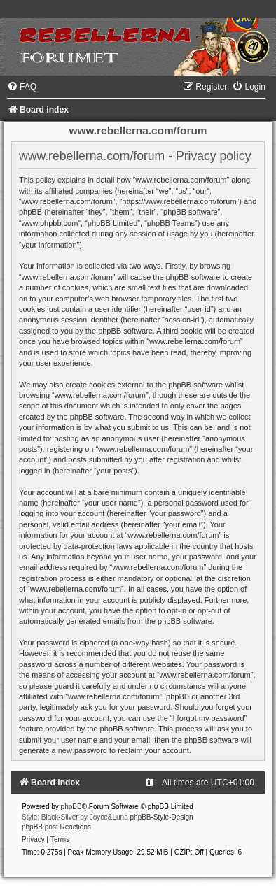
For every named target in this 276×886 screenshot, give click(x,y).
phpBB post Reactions (56, 827)
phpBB (71, 806)
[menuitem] (21, 87)
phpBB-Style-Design (161, 817)
